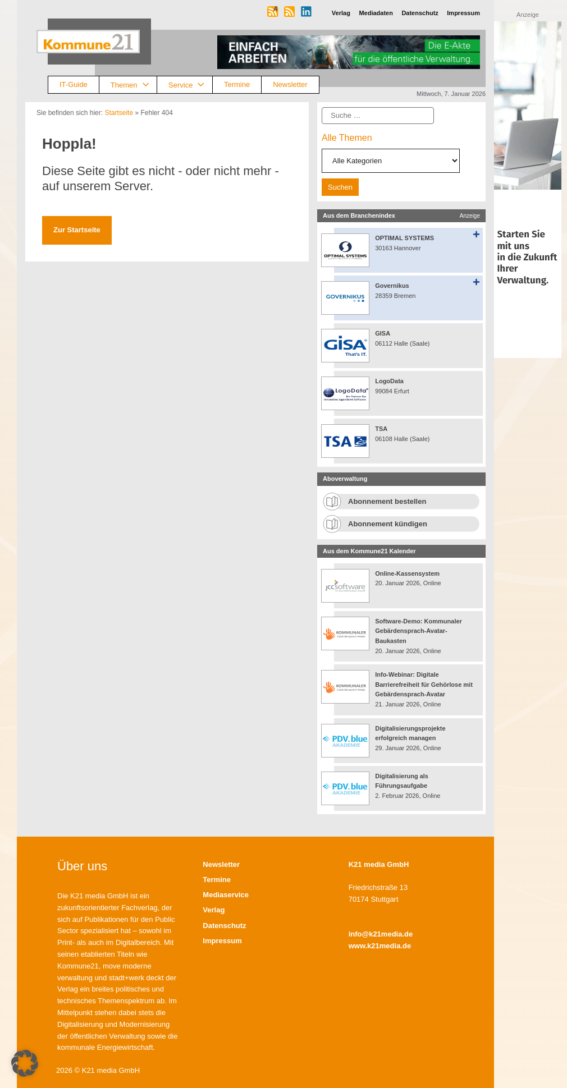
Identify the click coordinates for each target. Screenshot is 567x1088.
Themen (134, 85)
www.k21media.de (380, 946)
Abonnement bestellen (387, 501)
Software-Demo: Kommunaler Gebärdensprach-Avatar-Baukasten (418, 631)
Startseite (118, 113)
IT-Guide (74, 84)
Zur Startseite (76, 230)
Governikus (392, 285)
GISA (382, 333)
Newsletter (290, 84)
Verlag (214, 910)
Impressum (222, 940)
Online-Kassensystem (407, 573)
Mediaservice (226, 894)
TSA (381, 428)
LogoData (389, 381)
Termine (237, 84)
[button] (24, 1063)
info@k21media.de (381, 934)
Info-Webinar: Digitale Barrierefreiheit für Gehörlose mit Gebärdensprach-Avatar (424, 684)
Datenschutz (224, 925)
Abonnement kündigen (387, 524)
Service (190, 85)
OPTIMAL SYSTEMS (404, 238)
